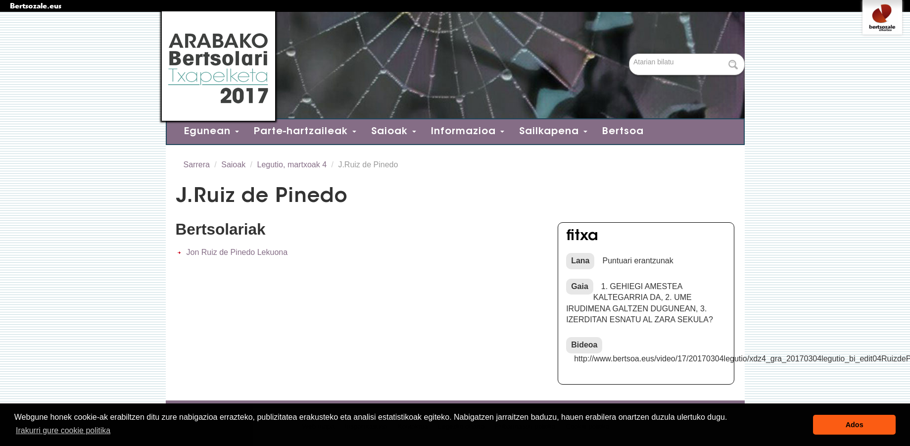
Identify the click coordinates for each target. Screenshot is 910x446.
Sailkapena (553, 132)
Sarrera (197, 164)
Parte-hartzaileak (305, 132)
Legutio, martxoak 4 (292, 164)
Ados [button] (854, 425)
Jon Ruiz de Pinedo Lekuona (237, 252)
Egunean (211, 132)
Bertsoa (623, 132)
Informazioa (467, 132)
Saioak (393, 132)
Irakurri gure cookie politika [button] (63, 430)
